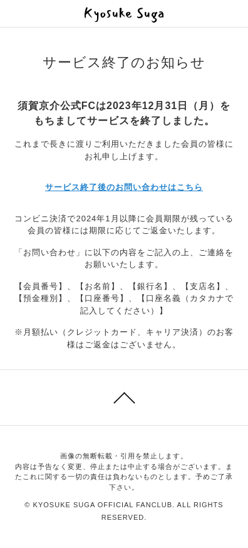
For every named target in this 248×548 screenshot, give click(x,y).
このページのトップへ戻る (124, 397)
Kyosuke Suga (124, 13)
